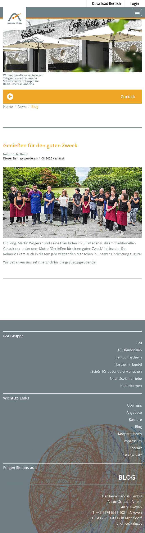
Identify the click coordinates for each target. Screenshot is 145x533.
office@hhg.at (131, 523)
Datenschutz (132, 455)
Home (8, 106)
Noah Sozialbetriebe (126, 378)
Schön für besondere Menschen (116, 371)
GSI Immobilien (130, 350)
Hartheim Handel (128, 364)
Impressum (133, 441)
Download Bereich (106, 3)
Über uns (134, 405)
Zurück (128, 96)
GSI (139, 343)
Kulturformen (131, 385)
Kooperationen (130, 434)
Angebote (134, 412)
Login (134, 3)
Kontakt (136, 448)
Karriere (135, 419)
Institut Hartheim (128, 357)
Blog (138, 426)
